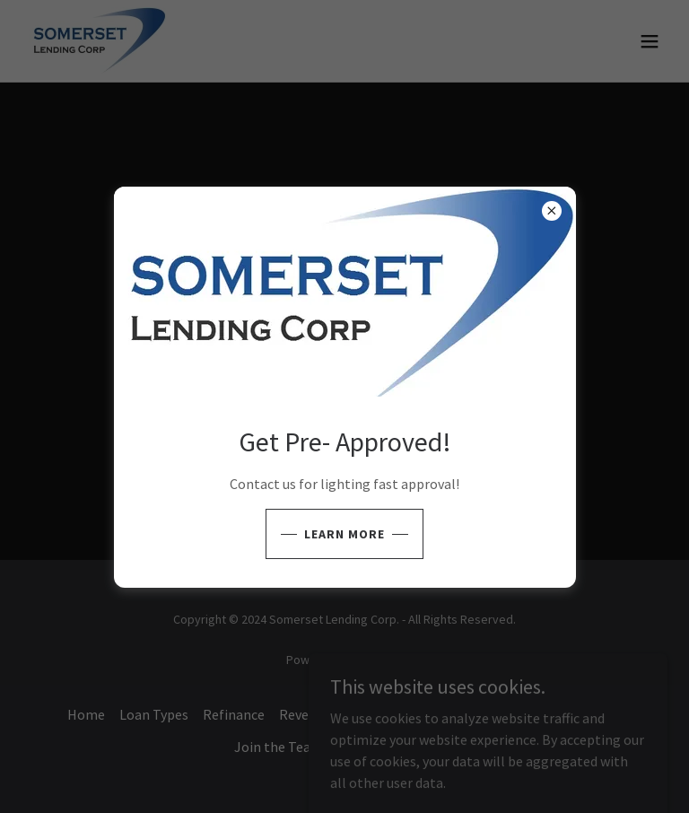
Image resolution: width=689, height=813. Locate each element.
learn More (344, 534)
